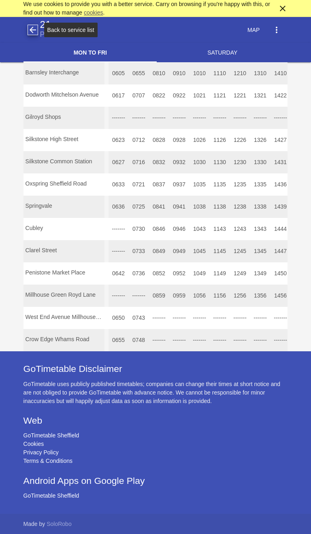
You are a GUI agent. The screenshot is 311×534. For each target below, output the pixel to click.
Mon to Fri (90, 52)
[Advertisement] (155, 511)
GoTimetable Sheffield (51, 435)
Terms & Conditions (47, 461)
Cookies (33, 444)
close (283, 8)
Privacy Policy (41, 452)
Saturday (222, 52)
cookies (93, 12)
